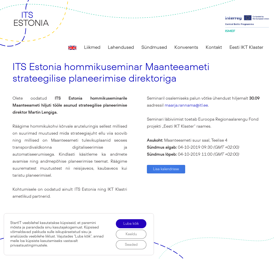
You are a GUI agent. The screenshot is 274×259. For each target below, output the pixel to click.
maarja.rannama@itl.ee (186, 105)
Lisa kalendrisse (166, 169)
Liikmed (92, 47)
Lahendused (121, 47)
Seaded (131, 244)
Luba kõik (131, 223)
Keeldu (131, 234)
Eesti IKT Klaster (246, 47)
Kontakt (214, 47)
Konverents (186, 47)
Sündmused (154, 47)
